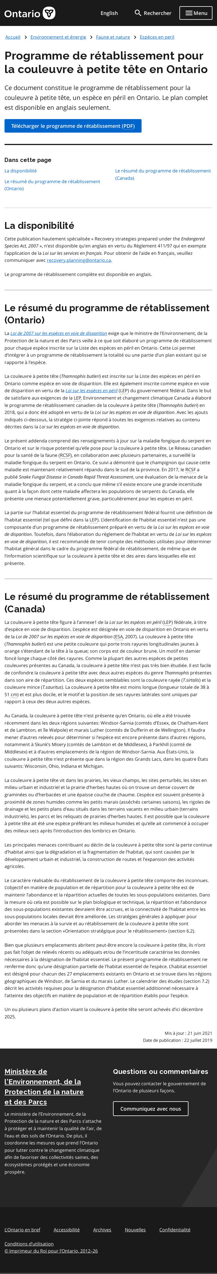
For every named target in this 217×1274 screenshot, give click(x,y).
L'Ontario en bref (22, 1230)
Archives (102, 1230)
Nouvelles (135, 1230)
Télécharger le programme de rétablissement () (73, 126)
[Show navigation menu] (195, 13)
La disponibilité (21, 171)
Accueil (12, 37)
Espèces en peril (157, 37)
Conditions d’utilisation (29, 1244)
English (109, 13)
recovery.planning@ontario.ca (79, 260)
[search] (152, 13)
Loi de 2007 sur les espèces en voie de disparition (58, 333)
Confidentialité (174, 1230)
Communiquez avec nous (150, 1108)
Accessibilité (67, 1230)
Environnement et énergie (58, 37)
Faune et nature (113, 37)
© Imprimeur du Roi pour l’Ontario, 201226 (51, 1250)
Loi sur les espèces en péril (92, 390)
